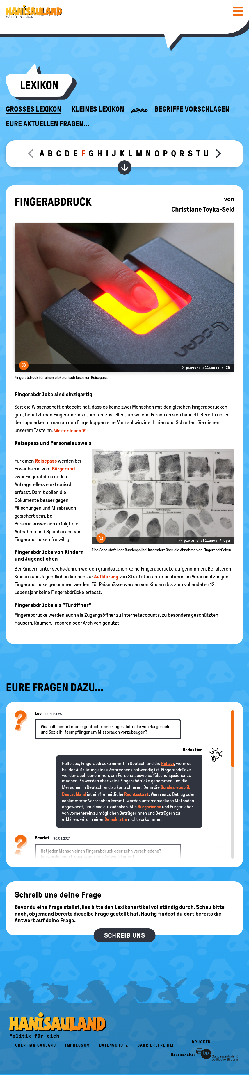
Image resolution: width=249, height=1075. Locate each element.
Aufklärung (106, 577)
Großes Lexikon (33, 109)
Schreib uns (124, 935)
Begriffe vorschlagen (192, 109)
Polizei (167, 763)
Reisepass (46, 461)
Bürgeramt (63, 469)
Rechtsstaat (136, 794)
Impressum (77, 1045)
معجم (139, 109)
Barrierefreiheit (156, 1045)
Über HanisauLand (35, 1045)
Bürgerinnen (149, 806)
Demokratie (115, 819)
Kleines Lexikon (98, 109)
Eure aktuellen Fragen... (48, 124)
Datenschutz (113, 1045)
